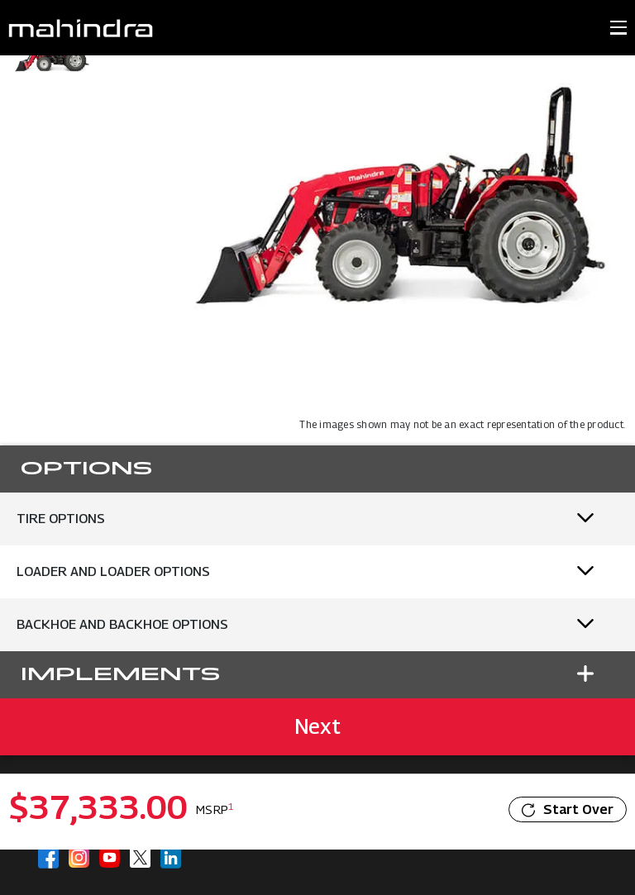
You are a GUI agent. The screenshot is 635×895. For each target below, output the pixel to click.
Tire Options (61, 518)
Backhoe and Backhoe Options (122, 624)
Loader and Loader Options (113, 571)
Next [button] (317, 726)
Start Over (568, 809)
